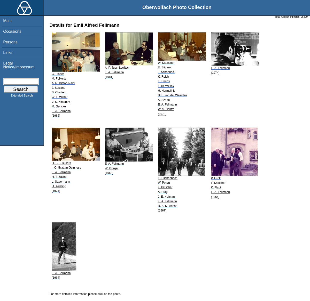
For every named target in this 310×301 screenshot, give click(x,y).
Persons (10, 42)
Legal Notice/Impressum (18, 65)
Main (7, 21)
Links (7, 52)
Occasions (12, 31)
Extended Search (22, 96)
